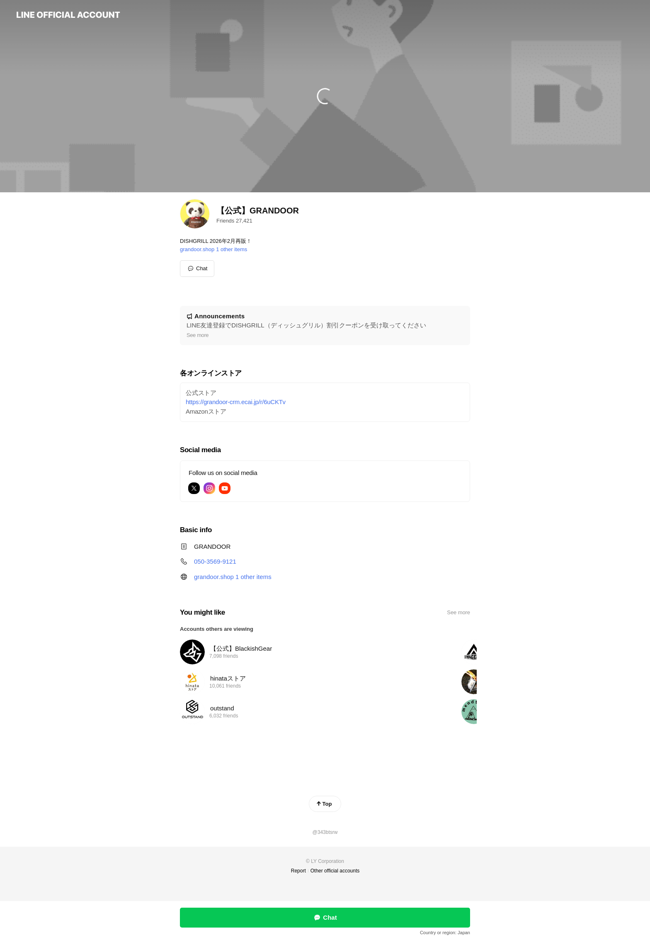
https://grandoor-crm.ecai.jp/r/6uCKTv (236, 401)
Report (298, 871)
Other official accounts (335, 871)
